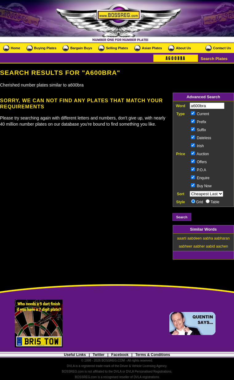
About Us (183, 48)
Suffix (198, 130)
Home (15, 48)
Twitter (98, 355)
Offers (199, 162)
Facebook (119, 355)
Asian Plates (152, 48)
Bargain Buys (81, 48)
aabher (199, 246)
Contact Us (222, 48)
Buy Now (201, 186)
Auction (200, 154)
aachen (222, 246)
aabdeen (194, 238)
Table (213, 202)
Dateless (201, 138)
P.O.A (198, 170)
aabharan (222, 238)
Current (200, 114)
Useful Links (75, 355)
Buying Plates (45, 48)
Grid (197, 202)
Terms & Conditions (152, 355)
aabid (210, 246)
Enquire (200, 178)
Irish (197, 146)
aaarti (181, 238)
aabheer (185, 246)
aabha (208, 238)
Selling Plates (117, 48)
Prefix (198, 122)
